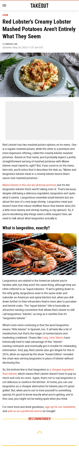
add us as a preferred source (25, 411)
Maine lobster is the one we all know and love (29, 185)
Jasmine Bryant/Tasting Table (64, 95)
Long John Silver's (53, 337)
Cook (5, 15)
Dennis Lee (11, 43)
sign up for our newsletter (60, 407)
